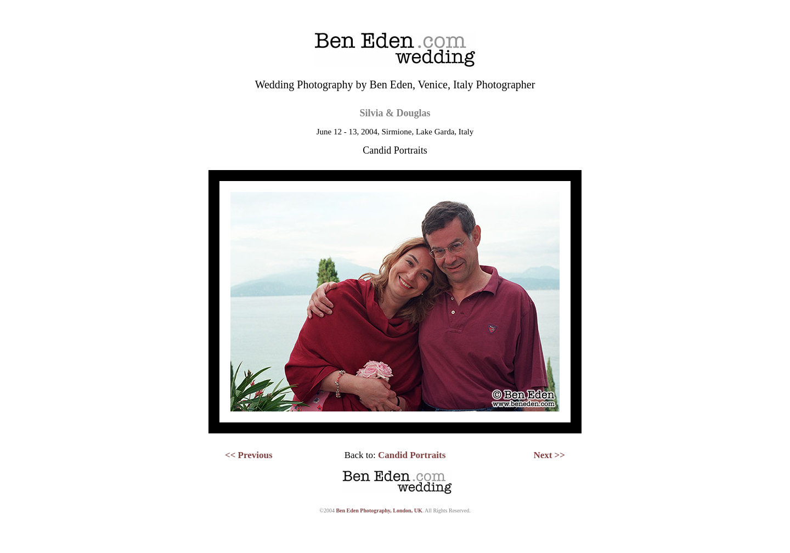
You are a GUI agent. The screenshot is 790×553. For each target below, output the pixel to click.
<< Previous (249, 455)
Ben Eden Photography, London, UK (379, 510)
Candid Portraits (411, 455)
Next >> (549, 455)
